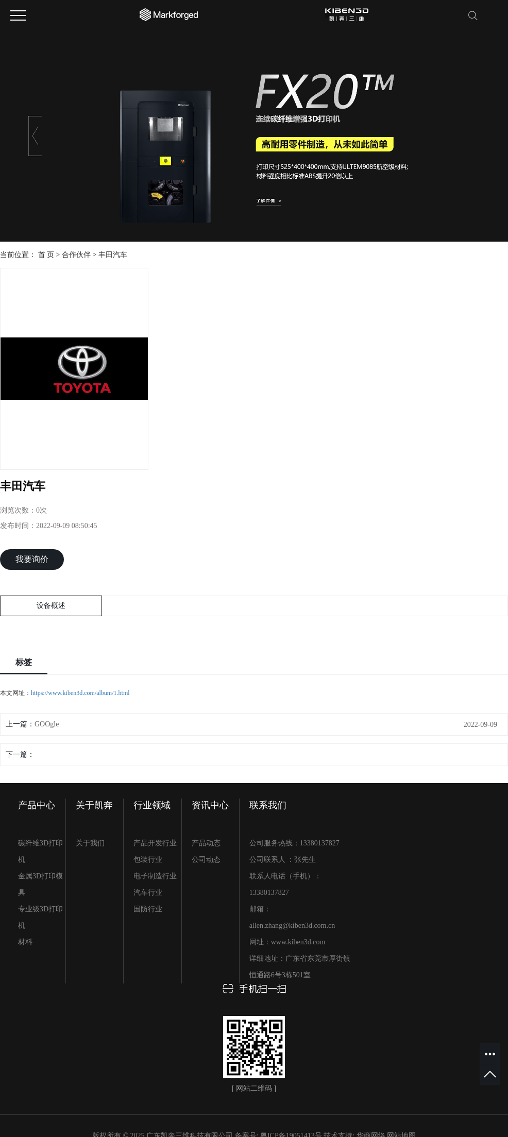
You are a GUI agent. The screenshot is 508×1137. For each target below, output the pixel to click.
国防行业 (147, 909)
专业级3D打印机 (40, 917)
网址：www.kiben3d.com (287, 942)
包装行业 (147, 859)
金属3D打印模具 (40, 884)
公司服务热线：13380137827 (294, 843)
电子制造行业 (155, 876)
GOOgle (47, 724)
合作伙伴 (76, 255)
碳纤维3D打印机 (40, 851)
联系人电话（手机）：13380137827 (285, 884)
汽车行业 (147, 892)
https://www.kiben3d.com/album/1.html (80, 693)
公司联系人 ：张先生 (282, 859)
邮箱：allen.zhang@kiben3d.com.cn (292, 917)
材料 (25, 942)
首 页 (46, 255)
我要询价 (31, 559)
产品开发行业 (155, 843)
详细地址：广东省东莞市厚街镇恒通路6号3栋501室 (299, 967)
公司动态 (206, 859)
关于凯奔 (94, 805)
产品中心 (36, 805)
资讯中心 (210, 805)
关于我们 (90, 843)
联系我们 (267, 805)
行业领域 (152, 805)
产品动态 (206, 843)
